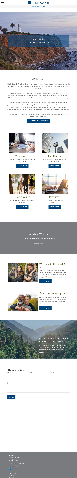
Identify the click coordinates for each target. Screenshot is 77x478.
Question (9, 383)
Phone (52, 372)
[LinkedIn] (10, 469)
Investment (11, 477)
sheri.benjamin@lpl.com (15, 466)
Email (30, 372)
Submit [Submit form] (11, 397)
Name (9, 372)
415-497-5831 (16, 457)
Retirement (11, 475)
